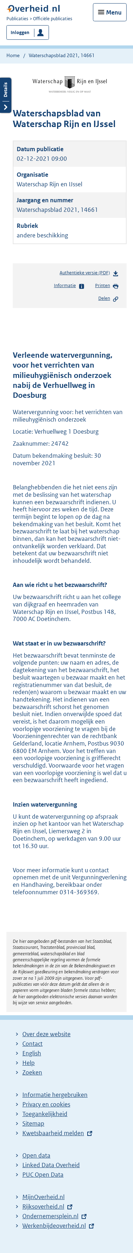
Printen (107, 286)
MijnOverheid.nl (43, 1197)
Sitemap (33, 1123)
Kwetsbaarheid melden (53, 1133)
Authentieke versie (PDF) (89, 274)
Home (13, 55)
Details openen (5, 95)
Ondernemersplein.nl (50, 1216)
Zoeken (32, 1072)
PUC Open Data (42, 1174)
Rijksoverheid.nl (43, 1206)
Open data (36, 1155)
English (31, 1053)
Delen (108, 298)
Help (28, 1063)
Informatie (69, 286)
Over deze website (46, 1034)
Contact (32, 1044)
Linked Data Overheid (51, 1165)
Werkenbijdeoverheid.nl (54, 1226)
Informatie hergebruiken (55, 1095)
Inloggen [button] (20, 32)
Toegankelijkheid (44, 1114)
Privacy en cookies (46, 1104)
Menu (114, 12)
